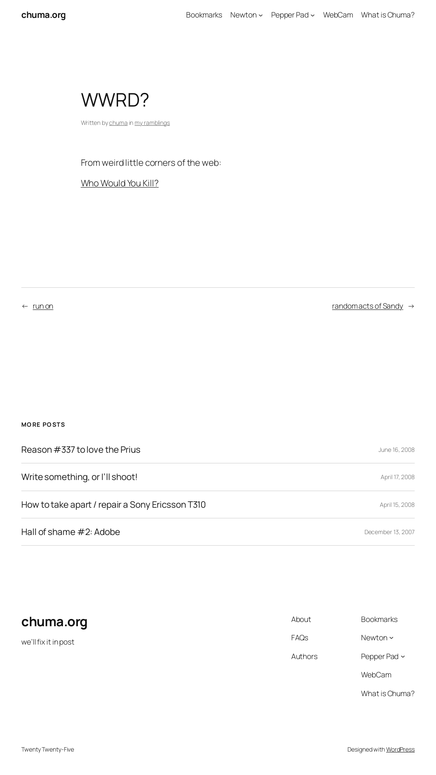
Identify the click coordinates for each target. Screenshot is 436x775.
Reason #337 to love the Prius (81, 449)
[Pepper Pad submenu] (312, 14)
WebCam (338, 14)
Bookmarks (204, 14)
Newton (243, 14)
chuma (118, 123)
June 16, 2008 (397, 449)
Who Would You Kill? (120, 183)
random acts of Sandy (367, 306)
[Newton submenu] (260, 14)
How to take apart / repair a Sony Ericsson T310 (113, 504)
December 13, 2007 (389, 532)
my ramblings (152, 123)
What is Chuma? (388, 14)
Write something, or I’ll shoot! (79, 477)
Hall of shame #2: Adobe (70, 532)
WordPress (400, 749)
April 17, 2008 (398, 477)
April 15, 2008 (397, 504)
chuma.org (43, 14)
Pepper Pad (290, 14)
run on (43, 306)
